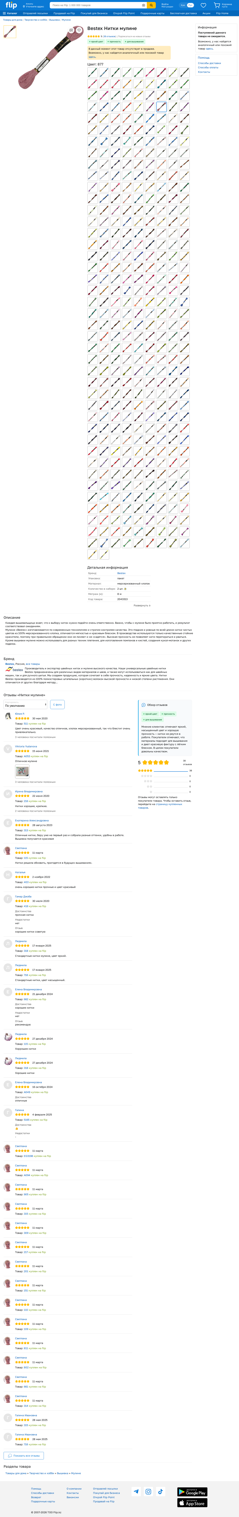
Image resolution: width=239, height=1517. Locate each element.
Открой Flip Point (124, 13)
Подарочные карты (152, 13)
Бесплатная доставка (183, 13)
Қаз (183, 5)
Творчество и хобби (35, 19)
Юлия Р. (20, 713)
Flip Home (222, 13)
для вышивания (135, 41)
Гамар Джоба (23, 896)
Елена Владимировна (28, 989)
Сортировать (12, 702)
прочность (115, 41)
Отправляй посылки (35, 13)
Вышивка (54, 19)
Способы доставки (209, 63)
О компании (74, 1488)
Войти (165, 4)
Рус (190, 5)
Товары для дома (12, 19)
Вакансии (73, 1497)
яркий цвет (97, 41)
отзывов (109, 36)
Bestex (121, 573)
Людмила (21, 941)
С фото (57, 704)
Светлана (21, 848)
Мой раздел (167, 7)
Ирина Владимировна (29, 791)
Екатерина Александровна (32, 820)
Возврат (36, 1497)
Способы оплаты (208, 67)
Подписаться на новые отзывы (134, 36)
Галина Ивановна (26, 1415)
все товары (33, 663)
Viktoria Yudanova (26, 746)
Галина (19, 1110)
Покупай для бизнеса (94, 13)
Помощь (36, 1488)
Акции (206, 13)
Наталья (20, 872)
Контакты (204, 71)
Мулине (66, 19)
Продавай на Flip (64, 13)
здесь (92, 56)
